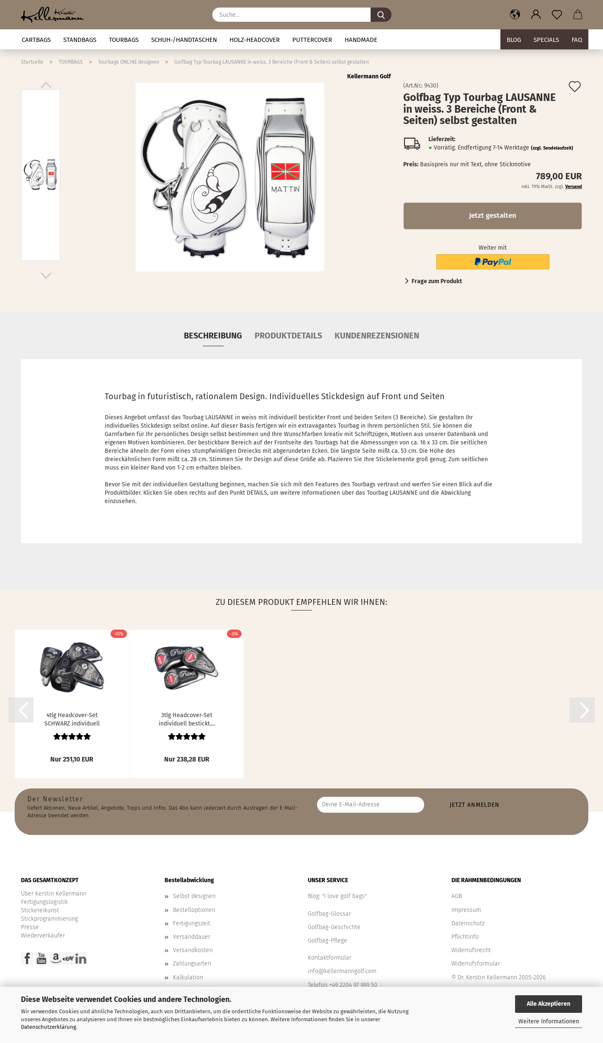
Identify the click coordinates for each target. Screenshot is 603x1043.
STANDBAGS (79, 40)
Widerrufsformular (475, 963)
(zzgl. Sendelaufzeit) (552, 148)
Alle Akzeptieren (548, 1003)
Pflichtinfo (465, 936)
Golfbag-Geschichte (334, 927)
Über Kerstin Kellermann (53, 893)
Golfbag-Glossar (329, 913)
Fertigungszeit (191, 923)
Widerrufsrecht (471, 950)
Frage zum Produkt (437, 281)
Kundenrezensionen (377, 335)
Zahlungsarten (192, 963)
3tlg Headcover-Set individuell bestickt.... (187, 719)
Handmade (361, 40)
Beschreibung (213, 335)
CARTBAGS (36, 40)
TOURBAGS (124, 40)
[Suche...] (381, 15)
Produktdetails (288, 335)
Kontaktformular (329, 957)
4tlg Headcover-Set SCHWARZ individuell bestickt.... (72, 719)
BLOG (514, 40)
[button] (515, 14)
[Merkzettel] (556, 14)
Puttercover (312, 40)
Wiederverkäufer (43, 935)
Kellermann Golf (369, 76)
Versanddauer (191, 936)
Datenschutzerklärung (48, 1027)
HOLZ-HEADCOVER (254, 40)
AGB (456, 896)
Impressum (466, 910)
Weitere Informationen (548, 1021)
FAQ (577, 40)
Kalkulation (188, 977)
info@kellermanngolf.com (342, 971)
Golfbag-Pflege (327, 940)
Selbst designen (194, 896)
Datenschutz (467, 923)
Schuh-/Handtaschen (184, 40)
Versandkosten (193, 950)
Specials (546, 40)
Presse (30, 927)
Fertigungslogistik (44, 902)
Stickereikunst (40, 910)
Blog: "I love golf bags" (337, 896)
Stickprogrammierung (49, 918)
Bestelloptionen (194, 910)
